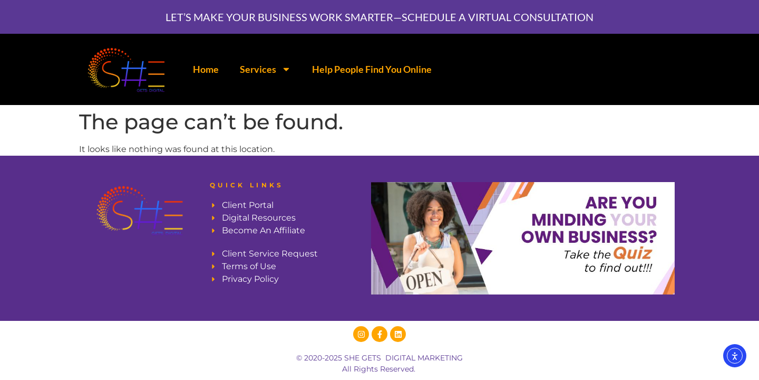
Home (206, 69)
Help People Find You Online (372, 69)
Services (265, 69)
